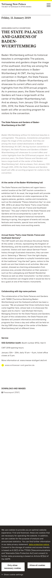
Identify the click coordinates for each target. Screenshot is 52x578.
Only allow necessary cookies (12, 566)
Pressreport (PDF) (11, 392)
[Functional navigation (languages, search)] (49, 5)
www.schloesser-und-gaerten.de (19, 365)
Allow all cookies (37, 565)
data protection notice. (39, 544)
